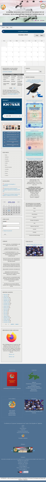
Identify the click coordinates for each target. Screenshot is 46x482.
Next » (42, 35)
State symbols (12, 410)
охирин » (17, 324)
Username (5, 221)
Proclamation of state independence (33, 383)
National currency (33, 390)
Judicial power (34, 389)
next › (15, 88)
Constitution (33, 385)
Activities (7, 169)
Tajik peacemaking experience (34, 386)
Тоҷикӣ (32, 20)
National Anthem (12, 415)
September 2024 (6, 317)
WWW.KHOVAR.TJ (11, 111)
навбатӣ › (12, 324)
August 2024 (6, 316)
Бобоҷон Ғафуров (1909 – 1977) (13, 134)
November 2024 (6, 320)
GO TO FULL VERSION (7, 71)
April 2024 (6, 310)
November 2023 (6, 303)
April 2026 (11, 202)
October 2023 (6, 301)
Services (6, 171)
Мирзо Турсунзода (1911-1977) (13, 136)
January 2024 (6, 306)
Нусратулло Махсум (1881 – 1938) (12, 142)
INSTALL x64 (11, 356)
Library (6, 173)
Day (7, 27)
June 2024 (5, 313)
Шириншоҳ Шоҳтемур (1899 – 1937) (13, 145)
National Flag (12, 412)
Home (24, 1)
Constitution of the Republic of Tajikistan (12, 388)
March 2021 (6, 294)
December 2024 (6, 322)
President (6, 159)
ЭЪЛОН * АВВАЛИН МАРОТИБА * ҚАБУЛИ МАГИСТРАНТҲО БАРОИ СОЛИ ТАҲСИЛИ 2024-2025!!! (34, 81)
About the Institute (8, 167)
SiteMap (30, 1)
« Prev (37, 35)
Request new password (8, 230)
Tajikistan (7, 157)
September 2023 (6, 300)
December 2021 (6, 298)
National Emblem (12, 413)
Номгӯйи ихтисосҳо (34, 130)
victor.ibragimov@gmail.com (13, 94)
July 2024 (5, 314)
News (6, 165)
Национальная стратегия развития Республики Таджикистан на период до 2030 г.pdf (11, 190)
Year (11, 27)
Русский (37, 20)
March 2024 (6, 309)
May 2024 (5, 311)
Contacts (36, 1)
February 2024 (6, 307)
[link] (23, 31)
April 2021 (6, 296)
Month (3, 27)
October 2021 (6, 297)
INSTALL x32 (11, 354)
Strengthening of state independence (34, 388)
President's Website (23, 438)
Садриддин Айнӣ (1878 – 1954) (13, 132)
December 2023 (6, 304)
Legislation (7, 161)
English (42, 20)
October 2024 (6, 319)
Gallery (6, 163)
